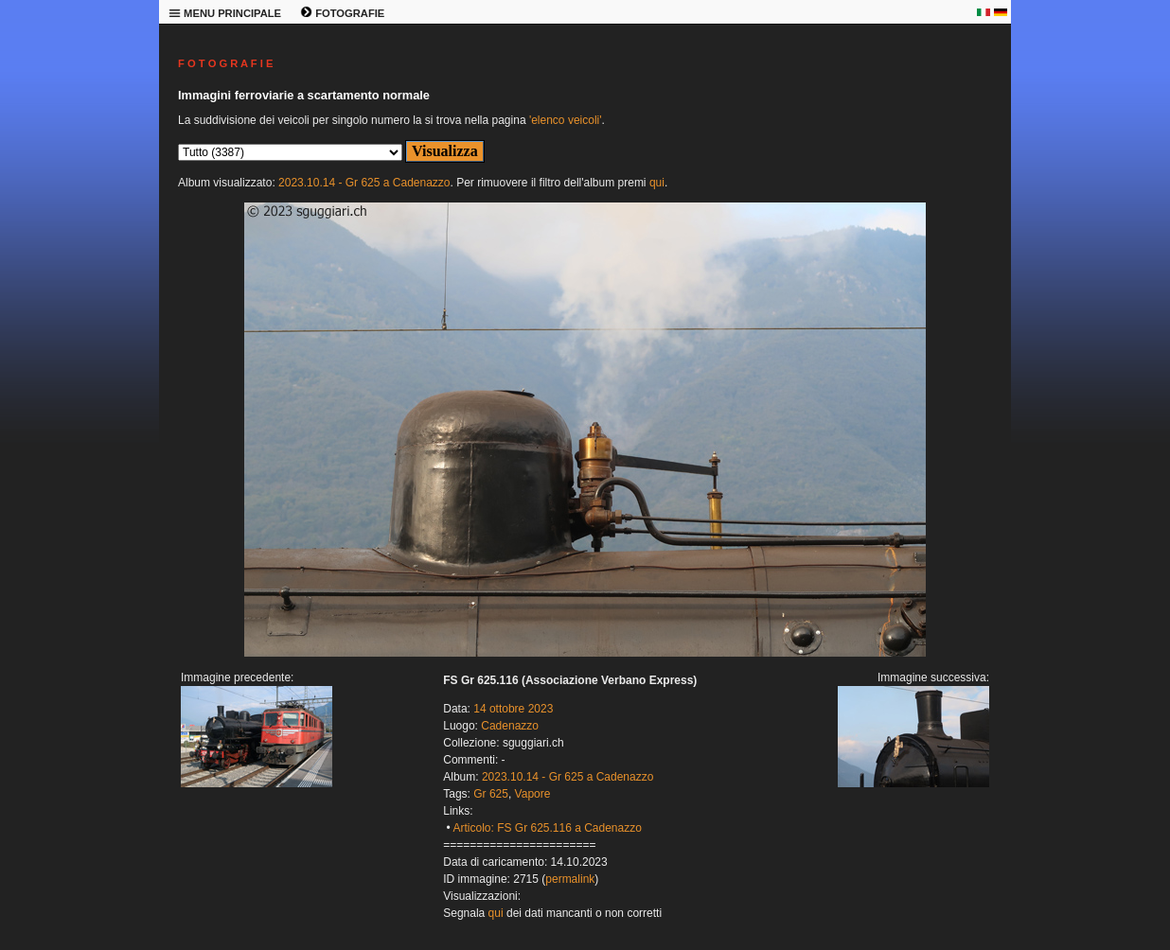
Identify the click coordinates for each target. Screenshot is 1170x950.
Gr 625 (490, 793)
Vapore (533, 793)
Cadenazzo (510, 725)
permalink (569, 879)
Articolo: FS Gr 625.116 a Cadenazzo (546, 828)
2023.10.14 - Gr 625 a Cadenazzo (364, 182)
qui (657, 182)
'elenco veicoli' (565, 120)
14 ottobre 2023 (513, 708)
